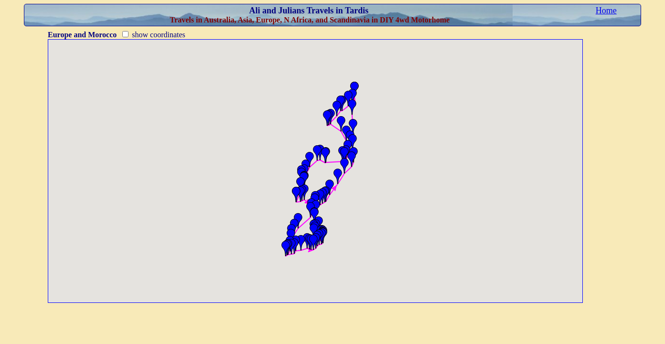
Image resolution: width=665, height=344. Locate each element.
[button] (336, 108)
